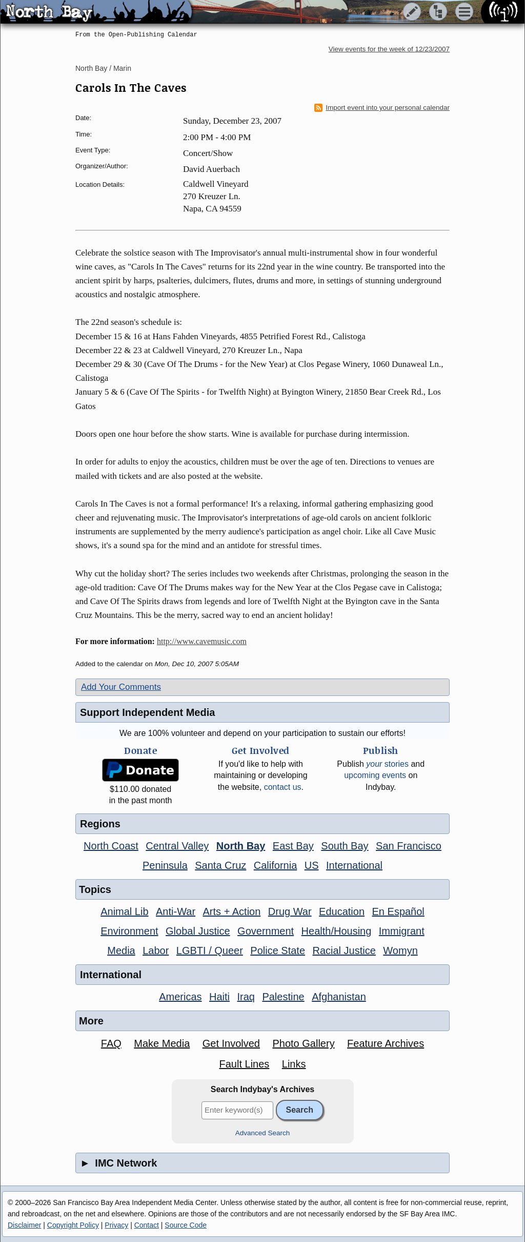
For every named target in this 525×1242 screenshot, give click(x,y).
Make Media (162, 1043)
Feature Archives (385, 1043)
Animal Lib (124, 911)
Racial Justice (343, 950)
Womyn (400, 950)
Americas (180, 996)
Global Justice (198, 931)
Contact (146, 1225)
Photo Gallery (303, 1043)
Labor (156, 950)
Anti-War (175, 911)
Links (294, 1064)
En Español (398, 911)
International (354, 865)
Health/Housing (336, 931)
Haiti (219, 996)
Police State (277, 950)
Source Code (186, 1225)
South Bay (344, 845)
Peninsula (165, 865)
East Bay (293, 845)
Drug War (290, 911)
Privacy (116, 1225)
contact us (282, 787)
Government (265, 931)
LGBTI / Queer (209, 950)
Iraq (245, 996)
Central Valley (177, 845)
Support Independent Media (147, 712)
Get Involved (231, 1043)
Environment (129, 931)
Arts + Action (232, 911)
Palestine (283, 996)
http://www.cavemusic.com (202, 641)
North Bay (241, 845)
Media (121, 950)
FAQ (111, 1043)
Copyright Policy (73, 1225)
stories (387, 764)
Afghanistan (339, 996)
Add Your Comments (121, 687)
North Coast (111, 845)
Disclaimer (24, 1225)
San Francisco (408, 845)
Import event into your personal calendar (382, 108)
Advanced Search (262, 1133)
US (312, 865)
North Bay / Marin (103, 68)
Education (342, 911)
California (275, 865)
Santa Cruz (220, 865)
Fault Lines (244, 1064)
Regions (100, 823)
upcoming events (375, 775)
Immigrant (402, 931)
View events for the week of (389, 49)
